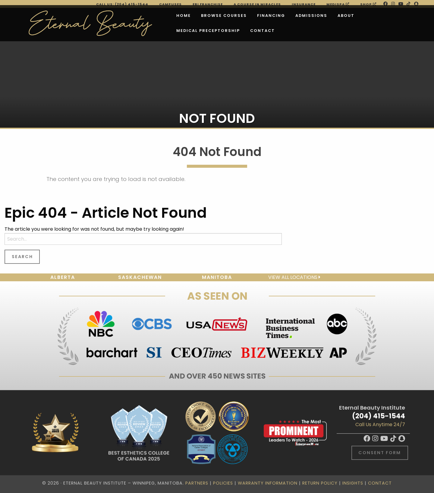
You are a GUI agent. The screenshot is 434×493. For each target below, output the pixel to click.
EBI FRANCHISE (208, 4)
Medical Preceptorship (359, 15)
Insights (352, 483)
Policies (223, 483)
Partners (196, 483)
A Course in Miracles (257, 4)
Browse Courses (186, 15)
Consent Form (379, 453)
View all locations (294, 277)
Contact (151, 30)
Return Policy (320, 483)
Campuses (170, 4)
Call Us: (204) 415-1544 (122, 4)
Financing (233, 15)
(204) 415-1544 (378, 416)
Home (146, 15)
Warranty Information (267, 483)
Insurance (304, 4)
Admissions (274, 15)
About (308, 15)
